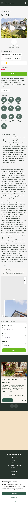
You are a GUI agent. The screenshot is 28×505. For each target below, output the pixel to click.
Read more (5, 90)
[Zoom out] (25, 280)
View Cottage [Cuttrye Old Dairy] (7, 400)
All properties (6, 11)
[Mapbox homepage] (5, 316)
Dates (4, 333)
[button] (14, 343)
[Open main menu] (25, 3)
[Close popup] (23, 300)
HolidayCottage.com (7, 3)
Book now (14, 74)
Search (14, 350)
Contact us (14, 477)
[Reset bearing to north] (25, 283)
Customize (14, 497)
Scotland (14, 460)
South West (14, 467)
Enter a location (7, 325)
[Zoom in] (25, 278)
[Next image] (24, 28)
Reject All (14, 501)
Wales (14, 462)
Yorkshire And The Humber (14, 465)
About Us (14, 474)
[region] (14, 492)
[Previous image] (4, 28)
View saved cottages (14, 47)
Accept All (14, 493)
